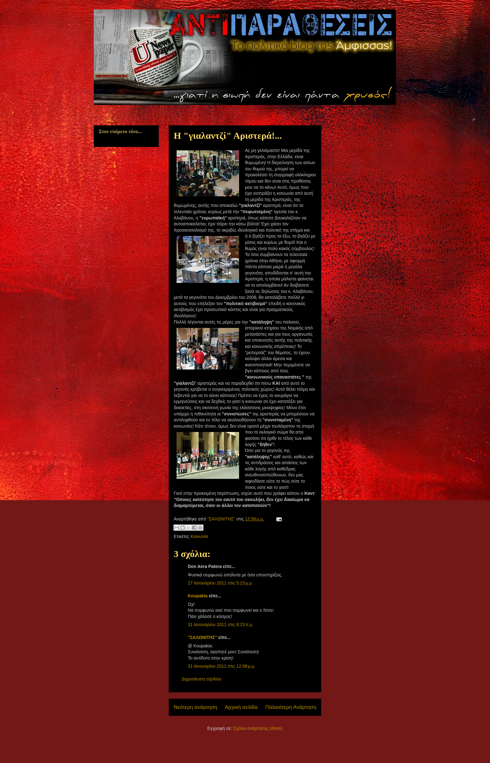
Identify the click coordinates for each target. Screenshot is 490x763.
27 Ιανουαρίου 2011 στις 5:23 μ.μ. (220, 582)
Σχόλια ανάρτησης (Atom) (258, 728)
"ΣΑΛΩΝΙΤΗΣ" (202, 637)
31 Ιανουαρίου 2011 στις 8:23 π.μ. (220, 624)
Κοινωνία (199, 536)
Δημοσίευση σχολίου (202, 678)
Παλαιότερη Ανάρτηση (290, 707)
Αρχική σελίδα (241, 707)
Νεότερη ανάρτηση (195, 707)
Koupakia (198, 595)
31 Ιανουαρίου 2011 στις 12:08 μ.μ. (221, 666)
